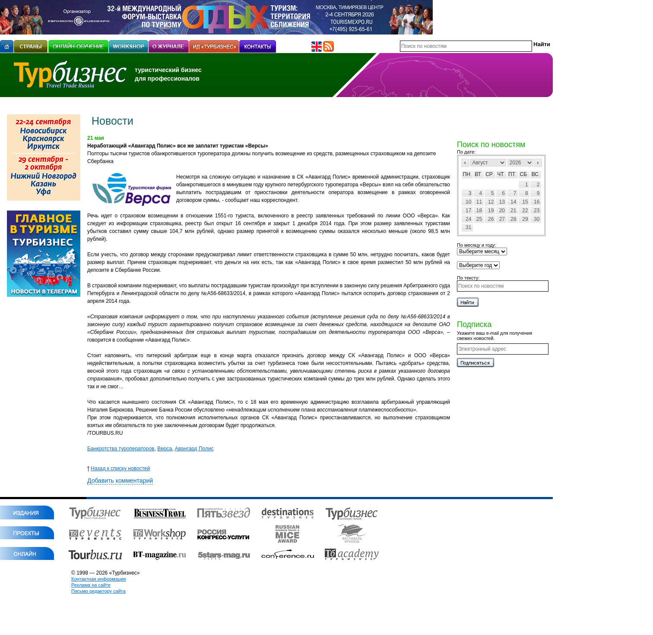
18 (479, 210)
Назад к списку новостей (118, 468)
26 (491, 219)
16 (536, 202)
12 (491, 202)
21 (513, 210)
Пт (511, 174)
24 (468, 219)
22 (525, 210)
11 (479, 202)
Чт (500, 174)
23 (536, 210)
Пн (466, 174)
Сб (523, 174)
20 (502, 210)
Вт (478, 174)
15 (525, 202)
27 (502, 219)
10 (468, 202)
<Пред (465, 163)
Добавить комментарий (120, 480)
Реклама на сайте (91, 585)
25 (479, 219)
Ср (489, 174)
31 (468, 227)
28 (513, 219)
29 (525, 219)
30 (536, 219)
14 (513, 202)
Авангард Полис (194, 449)
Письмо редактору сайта (98, 591)
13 (502, 202)
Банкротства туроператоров (120, 449)
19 (491, 210)
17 (468, 210)
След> (538, 163)
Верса (164, 449)
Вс (535, 174)
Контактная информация (98, 579)
